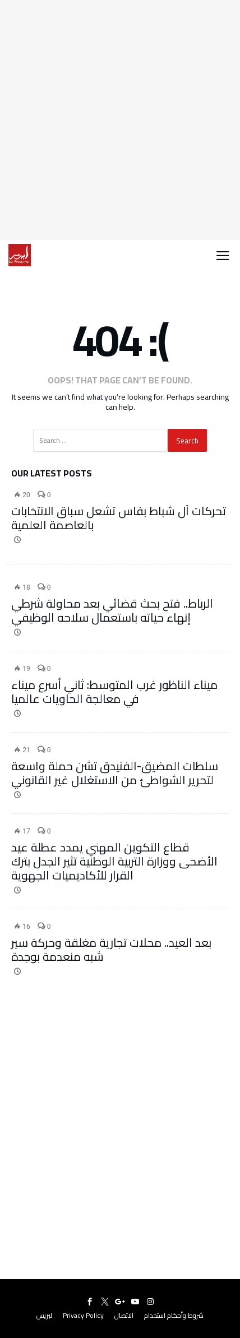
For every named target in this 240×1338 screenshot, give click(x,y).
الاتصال (123, 1315)
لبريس (44, 1315)
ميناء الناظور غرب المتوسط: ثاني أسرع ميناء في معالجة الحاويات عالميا (114, 692)
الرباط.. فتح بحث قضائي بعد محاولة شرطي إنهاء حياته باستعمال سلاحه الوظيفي (112, 610)
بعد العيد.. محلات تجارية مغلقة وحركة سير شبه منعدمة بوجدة (111, 949)
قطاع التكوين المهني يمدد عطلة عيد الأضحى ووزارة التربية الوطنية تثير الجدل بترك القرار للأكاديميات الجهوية (114, 861)
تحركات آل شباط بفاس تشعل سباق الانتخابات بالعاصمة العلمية (118, 518)
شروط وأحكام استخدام (174, 1315)
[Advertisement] (120, 120)
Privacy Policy (83, 1315)
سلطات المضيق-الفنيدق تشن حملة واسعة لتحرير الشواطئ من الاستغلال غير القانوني (114, 773)
